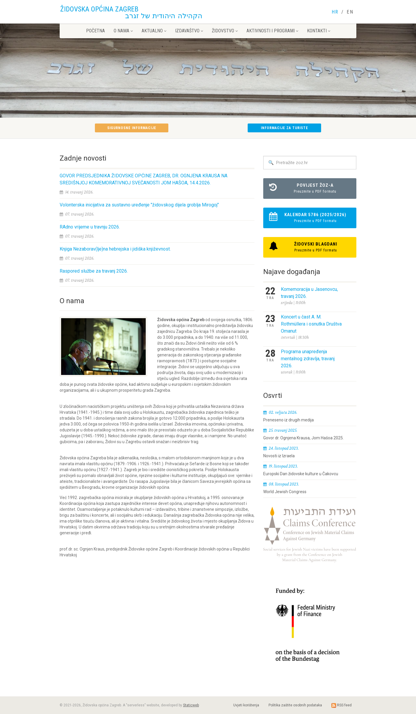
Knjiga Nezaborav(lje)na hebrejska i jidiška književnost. (115, 249)
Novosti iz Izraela (279, 455)
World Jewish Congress (284, 491)
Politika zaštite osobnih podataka (295, 705)
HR (335, 12)
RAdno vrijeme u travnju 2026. (90, 227)
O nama (123, 31)
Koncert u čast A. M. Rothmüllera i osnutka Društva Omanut (311, 324)
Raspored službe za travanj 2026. (94, 271)
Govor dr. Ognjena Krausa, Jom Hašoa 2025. (303, 438)
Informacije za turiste (284, 128)
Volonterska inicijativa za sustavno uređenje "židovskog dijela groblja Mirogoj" (139, 205)
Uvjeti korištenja (246, 705)
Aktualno (154, 31)
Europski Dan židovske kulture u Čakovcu (300, 473)
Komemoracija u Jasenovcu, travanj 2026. (309, 292)
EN (350, 12)
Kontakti (318, 31)
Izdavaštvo (189, 31)
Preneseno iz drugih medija (288, 420)
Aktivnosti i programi (272, 31)
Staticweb (191, 705)
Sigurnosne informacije (131, 128)
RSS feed (341, 705)
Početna (95, 31)
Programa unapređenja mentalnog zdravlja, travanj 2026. (308, 358)
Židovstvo (225, 31)
